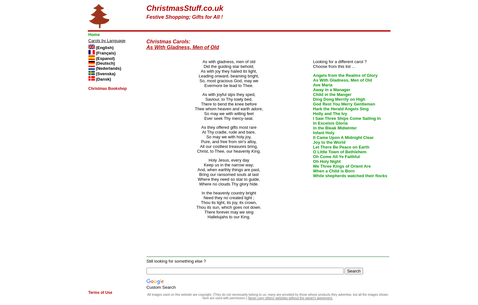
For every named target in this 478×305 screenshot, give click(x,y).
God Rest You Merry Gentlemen (344, 104)
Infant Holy (323, 132)
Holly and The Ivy (330, 113)
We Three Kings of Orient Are (342, 166)
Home (94, 34)
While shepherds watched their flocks (350, 175)
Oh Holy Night (327, 161)
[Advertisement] (314, 13)
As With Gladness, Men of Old (342, 80)
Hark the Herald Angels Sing (340, 108)
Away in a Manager (331, 89)
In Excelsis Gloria (330, 123)
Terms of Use (100, 292)
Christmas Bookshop (107, 88)
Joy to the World (329, 142)
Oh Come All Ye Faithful (336, 156)
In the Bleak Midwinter (335, 128)
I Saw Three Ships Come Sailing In (347, 118)
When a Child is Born (334, 171)
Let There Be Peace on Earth (341, 147)
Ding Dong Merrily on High (339, 99)
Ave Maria (322, 85)
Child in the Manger (332, 94)
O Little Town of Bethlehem (339, 151)
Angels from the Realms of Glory (345, 75)
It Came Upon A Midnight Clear (343, 137)
